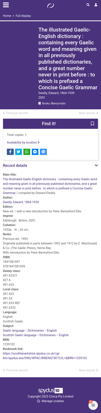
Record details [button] (15, 165)
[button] (92, 124)
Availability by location (23, 142)
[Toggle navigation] (6, 4)
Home (7, 16)
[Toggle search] (88, 5)
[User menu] (95, 5)
